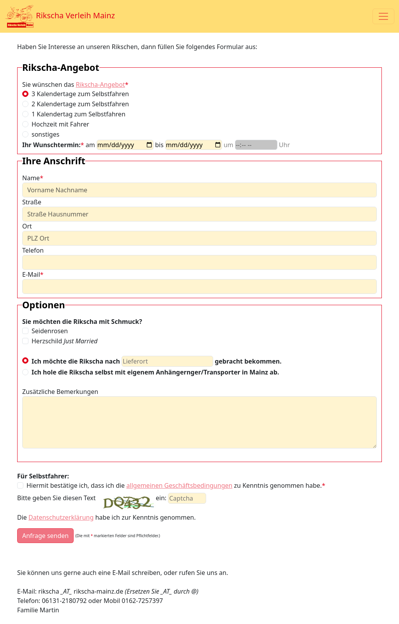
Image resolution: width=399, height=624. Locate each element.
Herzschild (64, 341)
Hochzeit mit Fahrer (60, 124)
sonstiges (45, 134)
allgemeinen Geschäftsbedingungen (179, 485)
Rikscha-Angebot (100, 84)
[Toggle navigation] (383, 16)
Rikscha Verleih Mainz (60, 16)
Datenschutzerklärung (61, 517)
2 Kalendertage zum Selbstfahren (80, 104)
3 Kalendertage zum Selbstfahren (80, 94)
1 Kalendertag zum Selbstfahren (78, 114)
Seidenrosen (50, 331)
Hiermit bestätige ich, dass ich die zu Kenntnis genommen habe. (175, 485)
